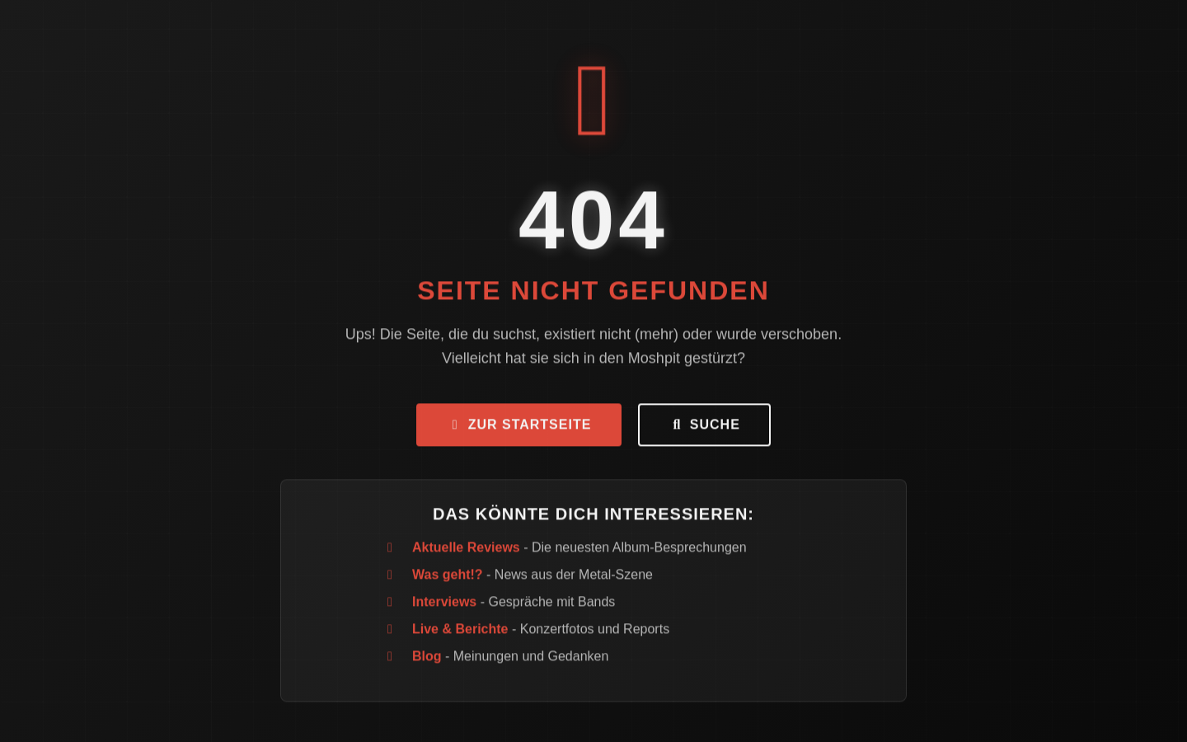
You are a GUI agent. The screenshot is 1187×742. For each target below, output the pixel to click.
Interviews (444, 605)
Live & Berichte (460, 632)
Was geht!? (447, 578)
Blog (427, 659)
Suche (704, 427)
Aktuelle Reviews (466, 550)
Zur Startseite (519, 427)
